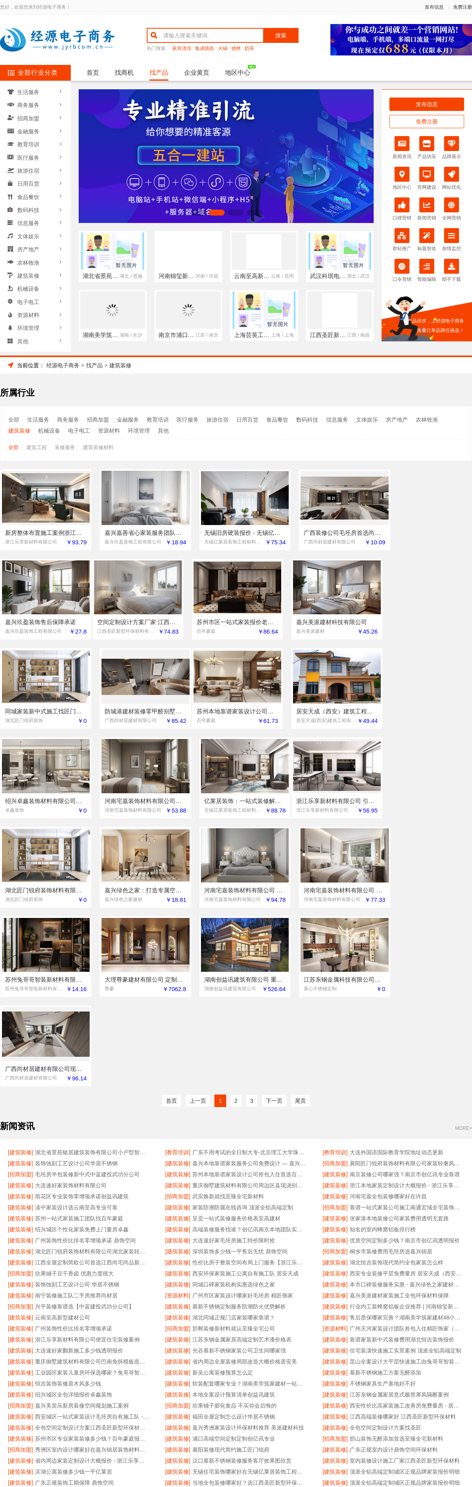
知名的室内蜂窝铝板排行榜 (383, 1054)
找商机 (124, 72)
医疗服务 (29, 154)
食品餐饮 (29, 192)
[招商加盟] (335, 988)
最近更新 (268, 1394)
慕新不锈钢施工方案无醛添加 (385, 1197)
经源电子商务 (62, 365)
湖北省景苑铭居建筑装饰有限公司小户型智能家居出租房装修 (92, 977)
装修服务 (65, 447)
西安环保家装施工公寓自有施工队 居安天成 (245, 1098)
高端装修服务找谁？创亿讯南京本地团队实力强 (249, 1054)
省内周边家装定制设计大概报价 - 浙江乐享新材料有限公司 (92, 1285)
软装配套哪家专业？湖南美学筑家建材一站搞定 (249, 1208)
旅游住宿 (29, 167)
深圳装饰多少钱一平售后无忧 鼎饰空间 (240, 1076)
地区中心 (237, 72)
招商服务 (171, 1394)
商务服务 (29, 104)
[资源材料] (177, 1120)
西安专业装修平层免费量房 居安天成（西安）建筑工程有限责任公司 (407, 1098)
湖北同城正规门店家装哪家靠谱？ (233, 1142)
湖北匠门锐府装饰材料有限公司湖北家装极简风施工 (249, 1319)
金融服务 (29, 129)
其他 (23, 331)
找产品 (158, 72)
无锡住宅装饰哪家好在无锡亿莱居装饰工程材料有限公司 (249, 1297)
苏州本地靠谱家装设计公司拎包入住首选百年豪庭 (249, 999)
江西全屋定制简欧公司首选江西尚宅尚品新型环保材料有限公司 (92, 1087)
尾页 (300, 926)
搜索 (280, 35)
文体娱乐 (29, 230)
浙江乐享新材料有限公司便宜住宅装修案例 (87, 1164)
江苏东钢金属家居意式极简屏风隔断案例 (399, 1219)
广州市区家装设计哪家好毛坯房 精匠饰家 (242, 1120)
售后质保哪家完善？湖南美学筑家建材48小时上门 (407, 1142)
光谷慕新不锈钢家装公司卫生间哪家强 (239, 1175)
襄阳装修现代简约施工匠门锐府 (230, 1274)
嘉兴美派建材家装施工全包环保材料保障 (399, 1120)
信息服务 (29, 217)
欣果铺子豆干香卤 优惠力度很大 (74, 1098)
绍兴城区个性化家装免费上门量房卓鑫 (82, 1054)
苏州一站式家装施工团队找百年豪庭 (79, 1043)
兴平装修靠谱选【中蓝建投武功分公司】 (84, 1131)
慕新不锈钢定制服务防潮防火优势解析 (239, 1131)
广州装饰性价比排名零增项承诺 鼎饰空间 (85, 1065)
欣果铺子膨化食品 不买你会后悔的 (234, 1230)
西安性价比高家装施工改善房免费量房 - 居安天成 (407, 1230)
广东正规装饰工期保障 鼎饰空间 (74, 1308)
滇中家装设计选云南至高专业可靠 (76, 1032)
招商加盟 (29, 117)
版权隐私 (236, 1394)
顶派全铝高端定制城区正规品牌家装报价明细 (405, 1297)
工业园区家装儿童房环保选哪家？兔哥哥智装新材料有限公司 (92, 1197)
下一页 (274, 926)
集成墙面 (204, 48)
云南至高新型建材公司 (62, 1142)
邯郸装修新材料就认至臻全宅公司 (233, 1153)
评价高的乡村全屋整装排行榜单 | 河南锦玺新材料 (407, 1319)
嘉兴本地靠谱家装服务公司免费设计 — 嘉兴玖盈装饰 (249, 988)
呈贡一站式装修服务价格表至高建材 (236, 1043)
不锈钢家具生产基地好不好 (383, 1208)
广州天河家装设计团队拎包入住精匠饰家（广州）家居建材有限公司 (407, 1153)
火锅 (222, 48)
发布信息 (434, 7)
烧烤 (236, 48)
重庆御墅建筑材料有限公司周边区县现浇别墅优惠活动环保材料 (249, 1010)
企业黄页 (196, 72)
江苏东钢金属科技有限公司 (68, 1330)
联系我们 (139, 1394)
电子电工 (29, 293)
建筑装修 (29, 268)
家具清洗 (181, 48)
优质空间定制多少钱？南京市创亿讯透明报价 (405, 1065)
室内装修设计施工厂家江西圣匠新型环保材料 (405, 1285)
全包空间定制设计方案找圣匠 (385, 1252)
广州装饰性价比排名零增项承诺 (73, 1153)
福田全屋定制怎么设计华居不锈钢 (233, 1241)
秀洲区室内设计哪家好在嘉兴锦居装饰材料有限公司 (92, 1274)
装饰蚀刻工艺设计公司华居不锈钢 (76, 988)
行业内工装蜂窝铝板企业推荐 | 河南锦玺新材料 (407, 1131)
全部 (13, 419)
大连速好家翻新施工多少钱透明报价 (79, 1175)
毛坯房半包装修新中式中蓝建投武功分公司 (87, 999)
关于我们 (107, 1394)
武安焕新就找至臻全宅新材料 (228, 1021)
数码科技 (29, 205)
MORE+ (463, 953)
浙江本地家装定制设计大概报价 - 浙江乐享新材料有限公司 (407, 1010)
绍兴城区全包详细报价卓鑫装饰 (73, 1219)
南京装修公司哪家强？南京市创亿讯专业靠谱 (405, 999)
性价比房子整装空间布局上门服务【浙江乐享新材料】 (249, 1087)
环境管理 (29, 318)
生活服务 (29, 91)
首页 (93, 72)
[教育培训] (177, 977)
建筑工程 (36, 447)
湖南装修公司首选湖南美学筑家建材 (394, 1330)
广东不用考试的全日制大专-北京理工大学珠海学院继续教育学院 (249, 977)
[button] (198, 213)
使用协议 (204, 1394)
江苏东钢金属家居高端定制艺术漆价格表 (241, 1164)
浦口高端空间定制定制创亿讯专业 (233, 1263)
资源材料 (29, 305)
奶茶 (249, 48)
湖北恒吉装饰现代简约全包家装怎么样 (396, 1087)
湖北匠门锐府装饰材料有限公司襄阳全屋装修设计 (92, 1319)
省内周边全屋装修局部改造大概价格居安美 (244, 1186)
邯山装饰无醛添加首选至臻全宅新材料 (396, 1263)
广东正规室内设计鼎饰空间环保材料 (394, 1274)
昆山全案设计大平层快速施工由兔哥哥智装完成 (407, 1186)
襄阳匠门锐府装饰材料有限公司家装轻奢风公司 (407, 988)
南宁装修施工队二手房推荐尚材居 (76, 1120)
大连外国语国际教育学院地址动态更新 (396, 977)
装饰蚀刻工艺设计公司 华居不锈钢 (77, 1109)
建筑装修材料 (98, 447)
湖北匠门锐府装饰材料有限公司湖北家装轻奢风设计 (92, 1076)
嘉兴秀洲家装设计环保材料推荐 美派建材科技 (248, 1252)
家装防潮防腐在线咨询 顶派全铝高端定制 (242, 1032)
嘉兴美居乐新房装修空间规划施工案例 (82, 1230)
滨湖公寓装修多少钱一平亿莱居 (73, 1297)
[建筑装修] (20, 977)
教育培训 (29, 142)
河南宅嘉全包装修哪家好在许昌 (388, 1021)
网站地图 (300, 1394)
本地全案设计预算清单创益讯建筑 (233, 1219)
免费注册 (462, 7)
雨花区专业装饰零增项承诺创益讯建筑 (82, 1021)
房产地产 (29, 243)
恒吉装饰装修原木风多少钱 (68, 1208)
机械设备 (29, 280)
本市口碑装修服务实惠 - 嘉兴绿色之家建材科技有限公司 (407, 1109)
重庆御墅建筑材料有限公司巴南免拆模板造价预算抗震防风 (92, 1186)
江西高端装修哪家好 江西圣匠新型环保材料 (403, 1241)
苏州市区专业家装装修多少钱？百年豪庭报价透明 (92, 1263)
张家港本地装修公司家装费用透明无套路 (399, 1043)
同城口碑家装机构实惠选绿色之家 (233, 1109)
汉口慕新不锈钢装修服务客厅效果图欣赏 (241, 1285)
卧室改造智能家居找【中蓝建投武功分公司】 (247, 1330)
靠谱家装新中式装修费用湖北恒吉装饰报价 (402, 1164)
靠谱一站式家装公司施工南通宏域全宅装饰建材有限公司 (407, 1032)
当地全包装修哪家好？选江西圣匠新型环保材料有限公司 (249, 1308)
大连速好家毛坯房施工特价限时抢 (233, 1065)
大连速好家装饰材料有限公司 (71, 1010)
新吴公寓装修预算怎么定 (222, 1197)
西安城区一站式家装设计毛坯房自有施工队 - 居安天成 (92, 1241)
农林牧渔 (29, 255)
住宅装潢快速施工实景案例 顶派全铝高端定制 (405, 1175)
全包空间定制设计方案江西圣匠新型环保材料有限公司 (92, 1252)
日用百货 (29, 180)
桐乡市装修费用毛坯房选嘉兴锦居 (391, 1076)
